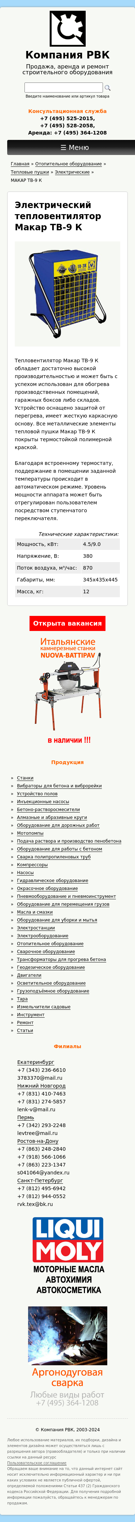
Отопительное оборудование (50, 943)
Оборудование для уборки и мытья (57, 920)
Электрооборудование (42, 935)
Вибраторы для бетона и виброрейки (59, 785)
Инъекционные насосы (43, 801)
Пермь (25, 1117)
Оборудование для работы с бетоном (59, 849)
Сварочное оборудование (46, 951)
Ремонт (25, 1022)
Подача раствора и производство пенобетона (69, 841)
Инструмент (30, 1014)
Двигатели (29, 975)
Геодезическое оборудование (51, 967)
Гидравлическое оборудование (52, 880)
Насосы (25, 872)
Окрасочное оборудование (47, 888)
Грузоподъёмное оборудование (53, 991)
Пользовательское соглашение (37, 1463)
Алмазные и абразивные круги (52, 817)
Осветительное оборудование (51, 983)
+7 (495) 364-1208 (79, 133)
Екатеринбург (35, 1062)
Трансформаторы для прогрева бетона (61, 959)
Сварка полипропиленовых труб (54, 856)
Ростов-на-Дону (37, 1141)
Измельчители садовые (44, 1006)
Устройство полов (37, 793)
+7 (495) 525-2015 (66, 118)
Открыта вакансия (67, 623)
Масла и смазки (35, 912)
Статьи (25, 1030)
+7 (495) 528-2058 (66, 125)
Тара (22, 999)
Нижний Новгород (41, 1086)
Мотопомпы (30, 833)
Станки (25, 778)
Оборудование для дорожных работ (58, 825)
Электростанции (36, 927)
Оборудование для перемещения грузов (63, 904)
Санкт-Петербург (40, 1180)
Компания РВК (67, 55)
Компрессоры (32, 864)
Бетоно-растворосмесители (48, 809)
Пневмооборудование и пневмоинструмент (66, 896)
